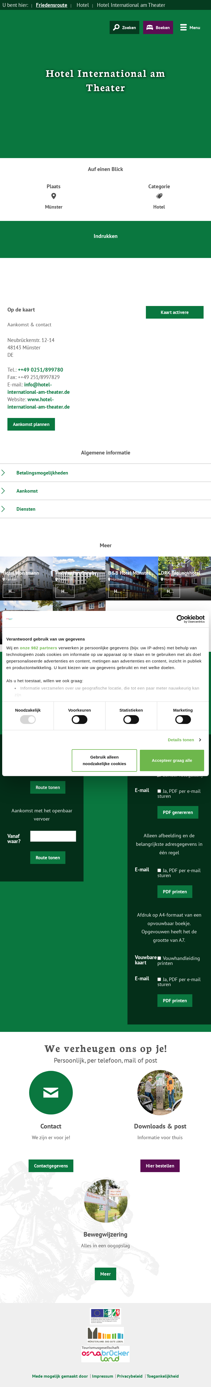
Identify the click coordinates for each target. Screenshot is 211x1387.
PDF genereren (178, 812)
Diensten (25, 509)
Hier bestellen (160, 1166)
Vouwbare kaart (146, 959)
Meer (105, 1274)
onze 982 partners (38, 647)
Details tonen (181, 739)
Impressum (102, 1376)
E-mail (142, 790)
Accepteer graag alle (172, 760)
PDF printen (175, 892)
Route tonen (48, 787)
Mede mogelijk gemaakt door (60, 1376)
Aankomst (27, 491)
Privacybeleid (130, 1376)
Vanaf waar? (14, 838)
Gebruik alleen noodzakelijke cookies (104, 760)
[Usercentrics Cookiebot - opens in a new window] (181, 619)
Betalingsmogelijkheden (42, 473)
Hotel (14, 591)
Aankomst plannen (31, 424)
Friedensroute (51, 5)
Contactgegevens (51, 1166)
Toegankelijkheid (163, 1376)
